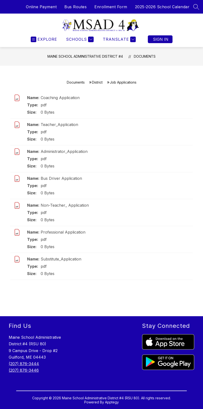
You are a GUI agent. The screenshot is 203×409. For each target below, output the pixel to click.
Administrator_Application (64, 151)
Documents (145, 56)
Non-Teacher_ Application (65, 205)
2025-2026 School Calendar (162, 6)
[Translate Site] (119, 39)
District (97, 82)
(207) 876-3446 (24, 370)
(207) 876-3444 (24, 363)
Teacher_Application (59, 124)
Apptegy (112, 402)
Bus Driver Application (61, 178)
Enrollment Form (110, 6)
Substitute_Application (61, 259)
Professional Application (63, 232)
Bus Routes (75, 6)
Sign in (160, 39)
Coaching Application (60, 97)
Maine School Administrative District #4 (85, 56)
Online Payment (41, 6)
